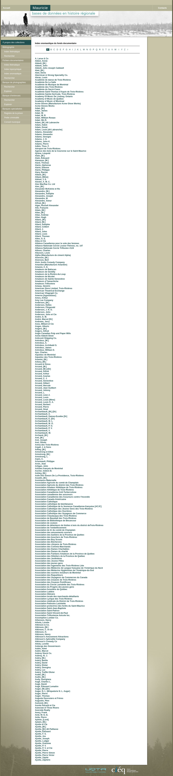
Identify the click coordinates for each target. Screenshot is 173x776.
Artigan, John (41, 466)
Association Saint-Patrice (47, 610)
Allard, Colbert (42, 227)
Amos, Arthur (41, 298)
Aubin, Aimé (41, 648)
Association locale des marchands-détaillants (57, 596)
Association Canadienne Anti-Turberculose (55, 492)
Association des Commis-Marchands (52, 546)
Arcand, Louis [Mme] (45, 400)
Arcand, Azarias (42, 376)
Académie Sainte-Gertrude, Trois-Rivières (55, 94)
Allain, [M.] (40, 210)
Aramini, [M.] (41, 359)
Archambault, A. (43, 414)
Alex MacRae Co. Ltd (45, 184)
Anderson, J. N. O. (44, 310)
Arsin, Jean (40, 464)
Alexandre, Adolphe (44, 193)
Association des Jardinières (48, 558)
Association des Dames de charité (51, 551)
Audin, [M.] (40, 677)
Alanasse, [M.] (42, 160)
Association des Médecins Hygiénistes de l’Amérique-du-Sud (64, 570)
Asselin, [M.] (41, 478)
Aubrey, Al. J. (41, 655)
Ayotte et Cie (41, 724)
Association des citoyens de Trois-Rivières (55, 544)
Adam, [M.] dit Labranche (47, 122)
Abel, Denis (40, 73)
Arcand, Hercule (43, 385)
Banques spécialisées (12, 109)
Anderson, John (42, 312)
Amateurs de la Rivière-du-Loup (50, 274)
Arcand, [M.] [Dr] (43, 369)
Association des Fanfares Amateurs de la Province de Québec (65, 554)
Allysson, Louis (42, 253)
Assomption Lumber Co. (46, 618)
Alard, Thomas (42, 163)
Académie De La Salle (45, 82)
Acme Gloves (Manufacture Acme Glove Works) (58, 103)
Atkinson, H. (41, 632)
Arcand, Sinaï (41, 409)
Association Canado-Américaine (50, 499)
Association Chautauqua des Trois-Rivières (56, 516)
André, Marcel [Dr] (44, 319)
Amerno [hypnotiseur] (45, 295)
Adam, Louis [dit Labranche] (48, 129)
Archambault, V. (42, 430)
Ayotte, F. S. (40, 734)
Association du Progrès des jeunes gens (54, 587)
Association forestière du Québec (51, 589)
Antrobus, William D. (45, 350)
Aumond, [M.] (41, 703)
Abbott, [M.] (40, 63)
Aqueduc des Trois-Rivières (48, 357)
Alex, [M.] (39, 186)
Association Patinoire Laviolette (50, 603)
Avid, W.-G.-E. (41, 715)
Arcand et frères (43, 364)
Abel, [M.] (39, 70)
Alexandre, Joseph (44, 196)
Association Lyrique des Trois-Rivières (53, 599)
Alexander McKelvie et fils (47, 189)
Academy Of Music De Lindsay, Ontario (54, 96)
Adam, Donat (41, 127)
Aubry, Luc (40, 670)
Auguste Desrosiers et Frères (49, 698)
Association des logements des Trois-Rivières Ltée (59, 565)
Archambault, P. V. (43, 428)
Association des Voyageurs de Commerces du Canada (61, 577)
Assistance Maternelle (45, 480)
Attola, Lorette (42, 644)
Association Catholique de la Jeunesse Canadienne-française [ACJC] (68, 506)
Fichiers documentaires (13, 60)
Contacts (162, 8)
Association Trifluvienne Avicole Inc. (52, 615)
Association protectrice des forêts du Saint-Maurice (60, 606)
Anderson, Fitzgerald (45, 307)
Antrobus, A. (41, 343)
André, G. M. (41, 317)
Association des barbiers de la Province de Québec (59, 535)
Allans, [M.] (40, 219)
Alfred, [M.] (40, 203)
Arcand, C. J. (41, 378)
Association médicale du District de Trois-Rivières (59, 601)
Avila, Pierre (41, 717)
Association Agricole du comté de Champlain (57, 483)
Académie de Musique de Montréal (51, 84)
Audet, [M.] (40, 674)
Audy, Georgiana (43, 679)
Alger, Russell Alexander (47, 205)
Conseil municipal (12, 122)
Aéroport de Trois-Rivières (47, 148)
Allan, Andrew (41, 215)
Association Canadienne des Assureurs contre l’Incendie (62, 497)
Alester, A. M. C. (42, 182)
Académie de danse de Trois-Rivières (53, 80)
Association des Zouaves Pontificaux (53, 582)
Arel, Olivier (40, 442)
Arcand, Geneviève (44, 381)
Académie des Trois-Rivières (49, 87)
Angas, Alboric (42, 326)
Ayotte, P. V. (40, 746)
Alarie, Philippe (42, 170)
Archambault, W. (43, 433)
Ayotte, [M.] (40, 727)
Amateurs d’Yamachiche (46, 281)
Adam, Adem (41, 125)
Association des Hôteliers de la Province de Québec (60, 556)
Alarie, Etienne (42, 167)
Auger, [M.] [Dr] (42, 689)
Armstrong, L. (41, 456)
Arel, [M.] (39, 437)
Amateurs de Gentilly (45, 272)
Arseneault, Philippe (44, 461)
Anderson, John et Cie (45, 314)
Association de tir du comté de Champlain (55, 530)
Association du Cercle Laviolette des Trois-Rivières (59, 584)
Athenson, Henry (43, 620)
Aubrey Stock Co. (43, 653)
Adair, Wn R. (41, 120)
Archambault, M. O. (44, 423)
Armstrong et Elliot (44, 452)
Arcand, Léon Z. (42, 395)
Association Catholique (46, 501)
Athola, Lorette (42, 622)
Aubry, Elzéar (41, 665)
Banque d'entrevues (11, 95)
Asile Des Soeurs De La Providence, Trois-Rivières (59, 475)
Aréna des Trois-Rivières (47, 445)
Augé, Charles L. (43, 682)
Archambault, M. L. (44, 421)
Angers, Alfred (42, 331)
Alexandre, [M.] (42, 191)
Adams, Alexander (44, 132)
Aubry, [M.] (40, 658)
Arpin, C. (39, 459)
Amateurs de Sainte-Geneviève (50, 279)
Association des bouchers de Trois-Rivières (56, 537)
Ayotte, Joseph (42, 738)
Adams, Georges (43, 137)
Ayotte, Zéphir (41, 757)
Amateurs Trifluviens (45, 283)
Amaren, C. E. (41, 267)
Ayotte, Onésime (43, 743)
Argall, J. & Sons (43, 447)
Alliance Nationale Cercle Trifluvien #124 (54, 248)
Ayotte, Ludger (42, 741)
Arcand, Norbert (42, 404)
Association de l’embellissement (50, 528)
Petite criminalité (11, 117)
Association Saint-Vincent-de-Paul (51, 613)
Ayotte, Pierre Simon (45, 753)
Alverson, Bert (42, 260)
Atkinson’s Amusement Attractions (52, 637)
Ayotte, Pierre (41, 750)
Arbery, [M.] (40, 362)
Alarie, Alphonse (43, 165)
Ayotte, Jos (40, 736)
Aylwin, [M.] (40, 722)
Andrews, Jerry (42, 321)
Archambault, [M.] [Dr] (45, 411)
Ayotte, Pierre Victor (44, 755)
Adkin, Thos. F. (42, 146)
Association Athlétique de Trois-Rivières (54, 490)
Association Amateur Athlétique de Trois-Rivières (58, 487)
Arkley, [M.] (40, 449)
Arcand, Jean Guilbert (45, 388)
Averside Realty (42, 710)
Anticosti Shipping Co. (46, 338)
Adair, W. (39, 113)
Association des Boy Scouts (48, 539)
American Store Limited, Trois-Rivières (53, 288)
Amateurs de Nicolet (45, 276)
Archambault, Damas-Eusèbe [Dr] (51, 416)
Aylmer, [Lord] (42, 719)
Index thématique (12, 51)
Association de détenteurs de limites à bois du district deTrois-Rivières (69, 525)
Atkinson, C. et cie (44, 629)
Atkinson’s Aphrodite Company (50, 639)
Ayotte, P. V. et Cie (43, 748)
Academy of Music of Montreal (49, 101)
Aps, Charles (41, 352)
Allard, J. (39, 229)
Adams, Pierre (42, 144)
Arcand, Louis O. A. (44, 402)
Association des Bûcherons (48, 542)
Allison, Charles (42, 250)
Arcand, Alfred (42, 371)
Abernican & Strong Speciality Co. (51, 75)
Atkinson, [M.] (41, 627)
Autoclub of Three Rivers (47, 708)
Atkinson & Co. (42, 625)
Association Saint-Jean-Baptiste (50, 608)
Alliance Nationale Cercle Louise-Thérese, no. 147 (59, 246)
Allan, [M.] (40, 212)
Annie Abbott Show (44, 336)
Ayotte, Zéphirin (42, 760)
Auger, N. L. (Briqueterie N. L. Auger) (52, 691)
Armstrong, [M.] (42, 454)
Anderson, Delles (43, 305)
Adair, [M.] (40, 108)
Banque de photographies (14, 82)
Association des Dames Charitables (52, 549)
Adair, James (41, 111)
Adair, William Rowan (45, 118)
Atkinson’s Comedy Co (46, 641)
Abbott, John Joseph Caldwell (49, 68)
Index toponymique (12, 69)
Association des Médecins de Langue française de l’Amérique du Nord (69, 568)
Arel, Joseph (41, 440)
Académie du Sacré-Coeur (47, 89)
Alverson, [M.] (41, 257)
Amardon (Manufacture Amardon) (51, 265)
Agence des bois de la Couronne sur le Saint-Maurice (60, 151)
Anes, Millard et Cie (44, 324)
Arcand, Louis (41, 397)
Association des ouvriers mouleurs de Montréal (58, 573)
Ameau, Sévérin (42, 286)
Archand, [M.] (41, 435)
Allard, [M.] (40, 222)
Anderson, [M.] (42, 302)
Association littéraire (45, 594)
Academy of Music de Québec (49, 99)
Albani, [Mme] (41, 177)
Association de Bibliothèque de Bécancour (55, 520)
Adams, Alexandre (44, 134)
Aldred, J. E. (41, 179)
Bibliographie (8, 47)
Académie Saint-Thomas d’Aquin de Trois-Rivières (59, 92)
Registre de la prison (13, 113)
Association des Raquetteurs (49, 575)
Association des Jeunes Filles (49, 561)
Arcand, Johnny (42, 390)
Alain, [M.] (40, 156)
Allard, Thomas (42, 236)
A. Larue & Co (41, 58)
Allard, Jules (41, 231)
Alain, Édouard (42, 158)
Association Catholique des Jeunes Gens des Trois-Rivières (64, 509)
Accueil (6, 8)
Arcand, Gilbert (42, 383)
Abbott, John (41, 65)
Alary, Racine (41, 172)
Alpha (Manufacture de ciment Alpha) (53, 255)
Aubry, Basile (41, 660)
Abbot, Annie (41, 61)
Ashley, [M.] (40, 473)
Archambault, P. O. (44, 426)
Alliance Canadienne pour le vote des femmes (57, 243)
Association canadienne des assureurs (53, 494)
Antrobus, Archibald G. (46, 345)
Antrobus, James (43, 347)
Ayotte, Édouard (43, 731)
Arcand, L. (40, 392)
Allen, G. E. (40, 238)
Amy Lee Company (44, 300)
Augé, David (41, 684)
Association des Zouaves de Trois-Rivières (55, 580)
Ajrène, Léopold (42, 153)
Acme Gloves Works (45, 106)
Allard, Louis (41, 234)
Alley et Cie (40, 241)
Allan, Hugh (40, 217)
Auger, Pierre (41, 693)
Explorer (8, 91)
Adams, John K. (42, 141)
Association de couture (46, 523)
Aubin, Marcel (41, 651)
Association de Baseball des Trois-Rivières (55, 518)
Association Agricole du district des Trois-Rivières (59, 485)
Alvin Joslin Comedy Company (50, 262)
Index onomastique (12, 73)
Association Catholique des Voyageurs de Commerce (60, 513)
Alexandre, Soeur (43, 201)
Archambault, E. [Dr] (45, 419)
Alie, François (41, 208)
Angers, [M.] (41, 328)
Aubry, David (41, 663)
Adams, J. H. (41, 139)
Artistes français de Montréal (49, 468)
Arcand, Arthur (42, 374)
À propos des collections (13, 42)
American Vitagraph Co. (46, 293)
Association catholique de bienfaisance (54, 504)
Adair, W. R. (40, 115)
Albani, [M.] (40, 174)
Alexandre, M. (41, 198)
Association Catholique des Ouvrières (53, 511)
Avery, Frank (41, 712)
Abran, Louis (41, 77)
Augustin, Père (42, 701)
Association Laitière (44, 592)
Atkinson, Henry (43, 634)
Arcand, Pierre (42, 407)
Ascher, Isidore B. (43, 471)
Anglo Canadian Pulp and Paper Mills (53, 333)
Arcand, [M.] (41, 366)
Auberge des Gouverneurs (47, 646)
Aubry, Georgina (43, 667)
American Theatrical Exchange (50, 291)
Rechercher (9, 56)
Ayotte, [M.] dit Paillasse (46, 729)
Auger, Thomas (42, 696)
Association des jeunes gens (49, 563)
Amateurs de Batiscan (45, 269)
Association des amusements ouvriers (53, 532)
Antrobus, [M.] (42, 340)
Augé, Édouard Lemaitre (46, 686)
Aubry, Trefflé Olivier (45, 672)
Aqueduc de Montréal (45, 355)
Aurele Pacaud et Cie (45, 705)
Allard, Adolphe (42, 224)
